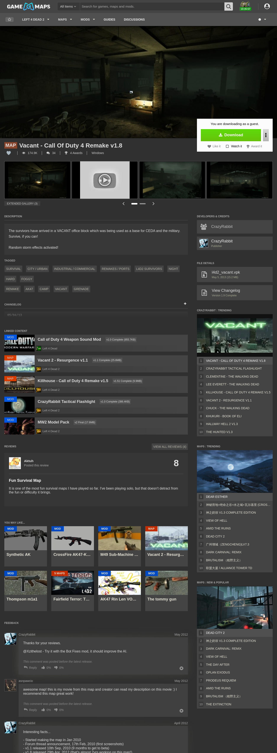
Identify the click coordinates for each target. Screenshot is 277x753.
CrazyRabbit (222, 241)
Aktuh (29, 461)
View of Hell (216, 520)
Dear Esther (217, 496)
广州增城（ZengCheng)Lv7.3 (227, 544)
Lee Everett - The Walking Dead (232, 384)
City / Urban (37, 269)
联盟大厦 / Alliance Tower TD (229, 568)
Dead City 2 (215, 536)
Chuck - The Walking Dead (228, 408)
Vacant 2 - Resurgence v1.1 (229, 400)
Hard (10, 279)
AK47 (29, 289)
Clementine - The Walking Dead (232, 376)
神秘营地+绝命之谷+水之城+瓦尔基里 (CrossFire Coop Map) (238, 504)
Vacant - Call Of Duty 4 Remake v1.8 (236, 360)
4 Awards (74, 153)
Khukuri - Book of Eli (224, 416)
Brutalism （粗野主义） (224, 560)
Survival (13, 269)
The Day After (217, 664)
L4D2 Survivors (149, 269)
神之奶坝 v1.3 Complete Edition (231, 512)
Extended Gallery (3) (22, 203)
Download (231, 135)
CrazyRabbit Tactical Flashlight (234, 368)
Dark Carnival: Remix (224, 552)
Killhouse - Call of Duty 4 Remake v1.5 (238, 392)
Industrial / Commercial (74, 269)
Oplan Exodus (218, 672)
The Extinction (218, 704)
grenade (81, 289)
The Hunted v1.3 (219, 432)
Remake (12, 289)
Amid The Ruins (218, 528)
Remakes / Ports (115, 269)
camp (44, 289)
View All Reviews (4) (169, 446)
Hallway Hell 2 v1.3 (222, 424)
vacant (61, 289)
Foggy (26, 279)
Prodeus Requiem (221, 680)
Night (173, 269)
